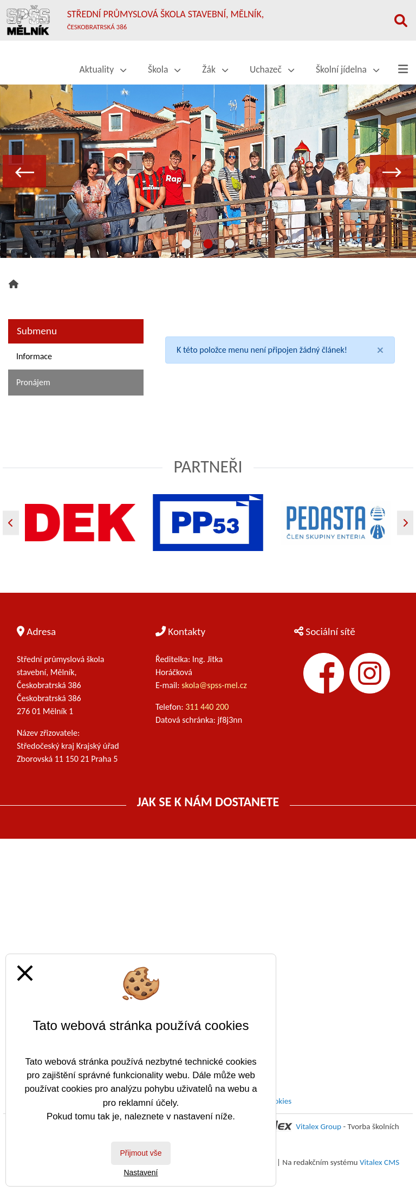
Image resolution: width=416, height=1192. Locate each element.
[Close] (380, 350)
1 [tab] (186, 244)
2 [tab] (208, 244)
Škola (164, 69)
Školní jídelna (347, 69)
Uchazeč (272, 69)
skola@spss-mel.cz (214, 685)
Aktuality (103, 69)
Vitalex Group (318, 1126)
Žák (215, 69)
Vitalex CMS (379, 1162)
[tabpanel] (208, 171)
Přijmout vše (140, 1153)
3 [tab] (229, 244)
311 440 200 (208, 707)
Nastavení (140, 1172)
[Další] (405, 522)
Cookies (278, 1101)
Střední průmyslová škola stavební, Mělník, (165, 19)
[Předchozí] (11, 522)
